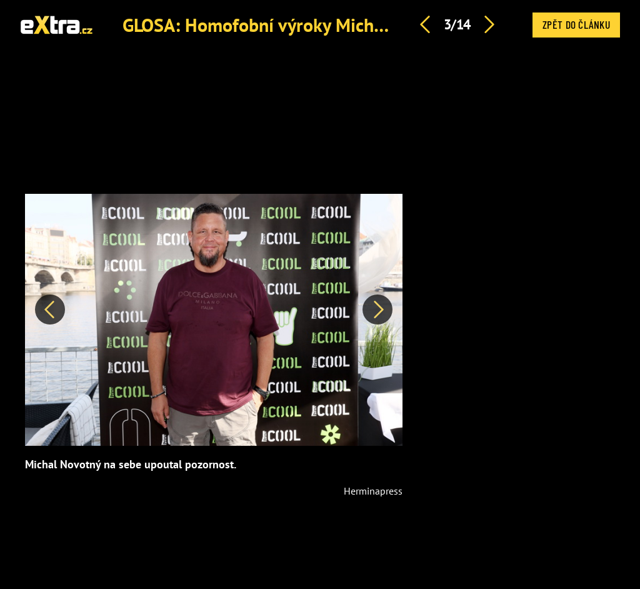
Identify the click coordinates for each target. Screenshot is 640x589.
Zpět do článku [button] (576, 24)
